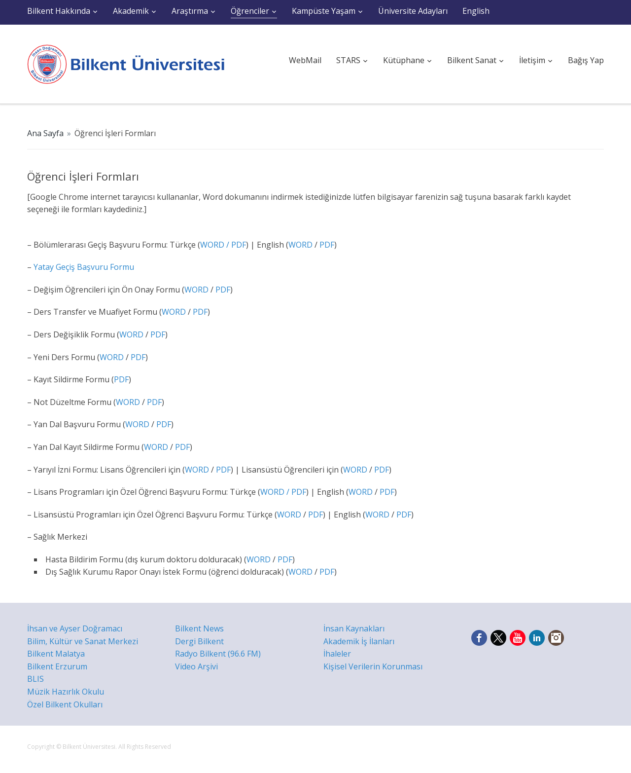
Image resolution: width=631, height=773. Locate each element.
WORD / (215, 244)
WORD (300, 244)
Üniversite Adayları (413, 10)
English (476, 10)
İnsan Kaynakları (354, 628)
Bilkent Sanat (471, 60)
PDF (238, 244)
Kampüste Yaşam (323, 10)
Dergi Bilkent (199, 641)
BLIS (35, 678)
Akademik (131, 10)
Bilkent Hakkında (58, 10)
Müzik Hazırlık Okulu (65, 691)
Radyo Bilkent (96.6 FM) (218, 653)
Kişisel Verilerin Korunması (372, 666)
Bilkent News (199, 628)
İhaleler (337, 653)
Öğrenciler (250, 10)
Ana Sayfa (45, 133)
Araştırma (190, 10)
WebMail (305, 60)
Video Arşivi (196, 666)
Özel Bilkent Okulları (65, 704)
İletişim (532, 60)
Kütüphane (403, 60)
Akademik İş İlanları (358, 641)
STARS (348, 60)
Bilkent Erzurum (57, 666)
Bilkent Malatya (56, 653)
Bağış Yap (586, 60)
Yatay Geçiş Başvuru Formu (83, 266)
